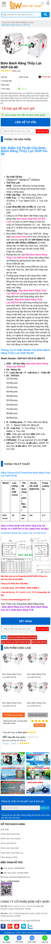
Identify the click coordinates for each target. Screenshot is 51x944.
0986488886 (19, 868)
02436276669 (22, 873)
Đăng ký (45, 808)
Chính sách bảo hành (10, 848)
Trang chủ (6, 22)
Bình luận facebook (38, 715)
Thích (12, 743)
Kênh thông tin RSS (9, 857)
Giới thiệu (5, 829)
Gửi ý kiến (39, 725)
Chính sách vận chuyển (11, 838)
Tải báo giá (44, 77)
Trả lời (5, 744)
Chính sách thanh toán (10, 834)
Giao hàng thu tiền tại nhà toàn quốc (25, 115)
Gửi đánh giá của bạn (13, 715)
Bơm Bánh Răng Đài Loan (22, 22)
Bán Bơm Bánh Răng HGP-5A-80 (22, 637)
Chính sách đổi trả (8, 843)
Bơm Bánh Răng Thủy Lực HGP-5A (16, 25)
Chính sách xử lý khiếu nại (12, 853)
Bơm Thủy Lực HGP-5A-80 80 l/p (16, 642)
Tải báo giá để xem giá (17, 108)
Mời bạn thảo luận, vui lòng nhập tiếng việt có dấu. (16, 723)
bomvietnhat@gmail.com (19, 877)
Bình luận (16, 71)
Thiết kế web (26, 933)
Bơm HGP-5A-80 (39, 642)
